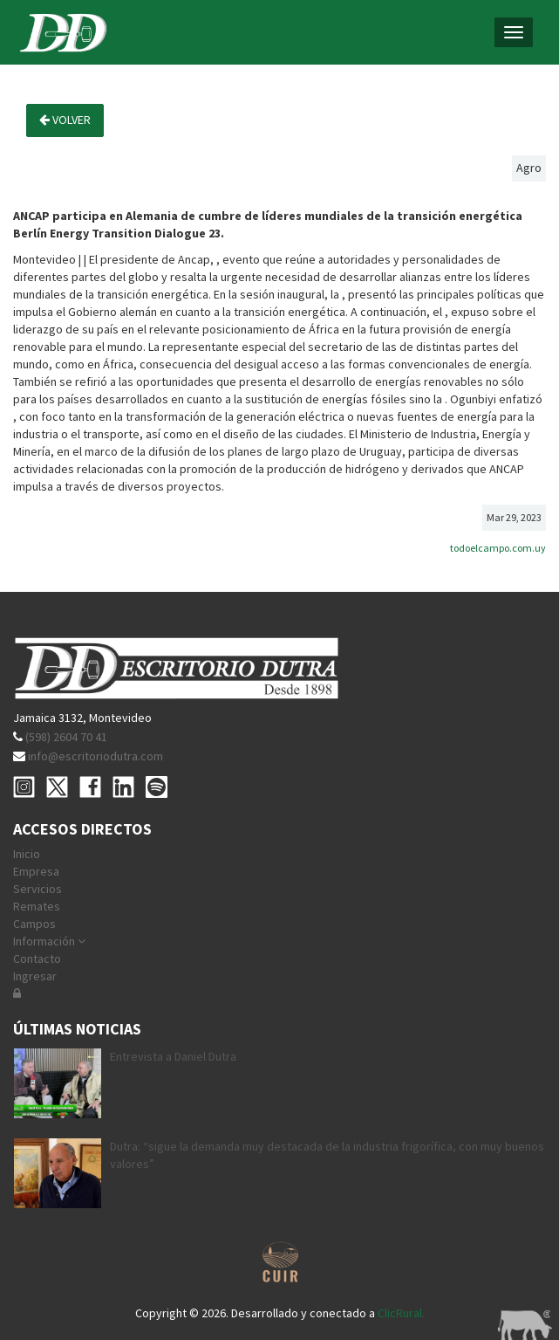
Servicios (37, 889)
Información (49, 941)
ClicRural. (401, 1313)
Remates (36, 906)
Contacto (37, 958)
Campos (34, 923)
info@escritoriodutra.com (95, 756)
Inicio (26, 854)
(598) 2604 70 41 (66, 737)
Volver (65, 119)
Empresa (36, 871)
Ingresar (35, 976)
